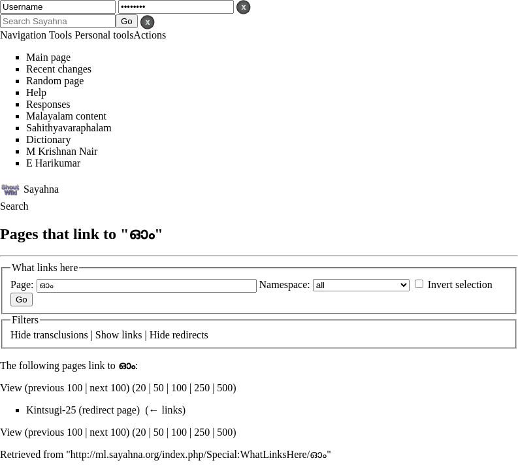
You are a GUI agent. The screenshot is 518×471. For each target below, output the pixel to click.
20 (141, 387)
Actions (149, 35)
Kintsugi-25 (51, 409)
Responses (48, 104)
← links (165, 409)
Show (107, 334)
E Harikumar (53, 163)
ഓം (126, 365)
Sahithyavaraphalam (69, 127)
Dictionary (48, 139)
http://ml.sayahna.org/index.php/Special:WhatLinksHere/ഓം (199, 454)
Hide (20, 334)
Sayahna (41, 188)
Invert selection (460, 284)
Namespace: (284, 284)
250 (202, 387)
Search (14, 206)
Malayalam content (66, 116)
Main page (48, 57)
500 (225, 387)
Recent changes (58, 68)
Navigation (23, 35)
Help (36, 92)
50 (159, 387)
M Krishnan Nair (61, 151)
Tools (60, 35)
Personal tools (103, 35)
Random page (55, 80)
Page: (22, 284)
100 (179, 387)
